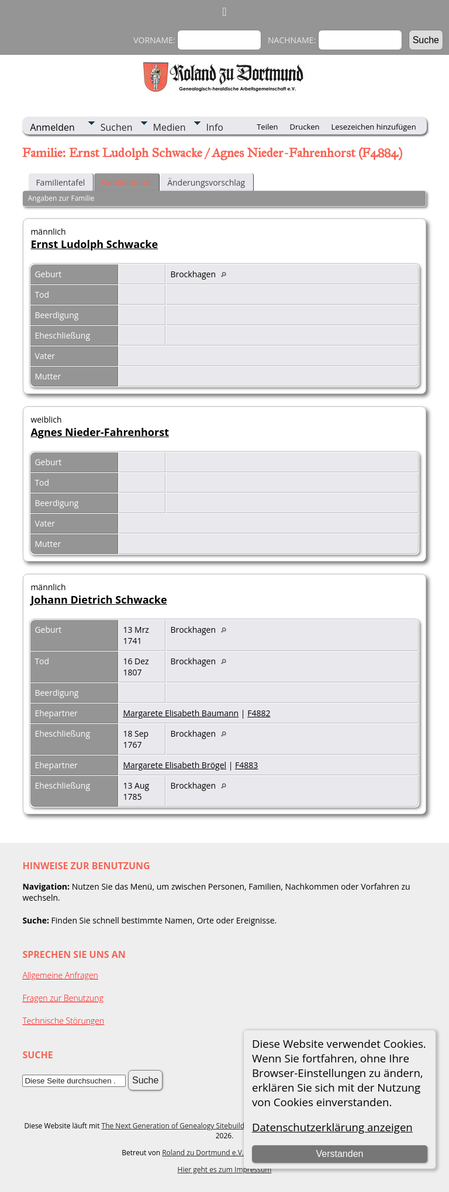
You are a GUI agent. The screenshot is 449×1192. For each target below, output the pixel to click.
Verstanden (339, 1154)
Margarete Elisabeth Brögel (174, 765)
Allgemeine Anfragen (60, 975)
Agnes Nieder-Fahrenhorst (99, 432)
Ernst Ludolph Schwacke (94, 244)
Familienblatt (126, 182)
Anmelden (52, 127)
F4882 (258, 713)
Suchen (117, 127)
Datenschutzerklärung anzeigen (332, 1127)
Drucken (304, 126)
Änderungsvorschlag (206, 182)
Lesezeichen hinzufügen (373, 126)
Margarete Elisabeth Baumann (181, 713)
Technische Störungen (63, 1020)
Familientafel (60, 182)
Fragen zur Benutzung (62, 997)
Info (214, 127)
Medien (169, 127)
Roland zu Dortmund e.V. (203, 1153)
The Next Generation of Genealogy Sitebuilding (178, 1126)
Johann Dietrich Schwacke (98, 599)
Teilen (267, 126)
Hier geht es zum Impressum (225, 1169)
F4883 (246, 765)
